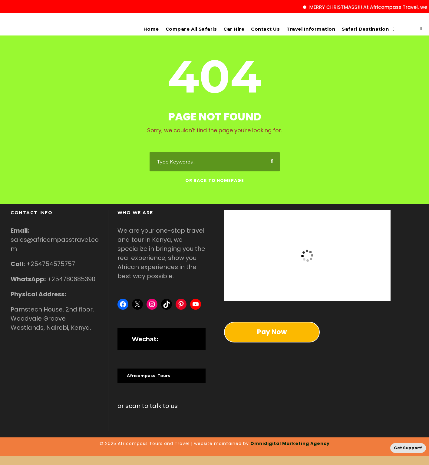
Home (151, 29)
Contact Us (265, 29)
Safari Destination (365, 29)
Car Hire (233, 29)
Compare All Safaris (191, 29)
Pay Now (272, 332)
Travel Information (310, 29)
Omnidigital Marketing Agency (290, 443)
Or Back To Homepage (214, 180)
